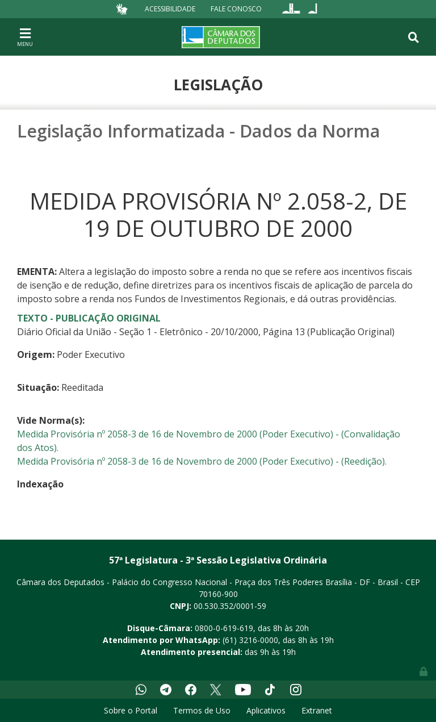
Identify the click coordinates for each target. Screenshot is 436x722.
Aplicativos (266, 710)
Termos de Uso (201, 710)
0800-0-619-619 (224, 628)
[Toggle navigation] (25, 36)
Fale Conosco (236, 9)
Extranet (316, 710)
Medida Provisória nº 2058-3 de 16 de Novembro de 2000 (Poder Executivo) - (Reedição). (202, 461)
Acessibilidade (170, 9)
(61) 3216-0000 (250, 640)
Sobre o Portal (130, 710)
